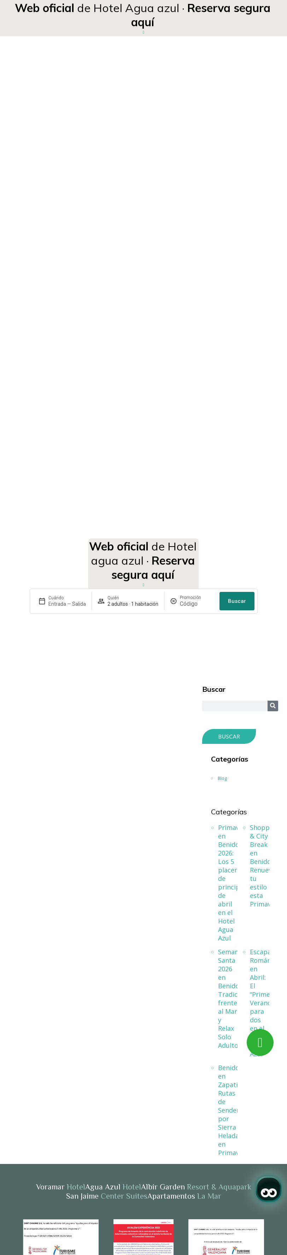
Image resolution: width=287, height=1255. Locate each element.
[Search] (273, 706)
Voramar (60, 1186)
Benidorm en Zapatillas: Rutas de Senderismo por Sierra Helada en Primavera (228, 1110)
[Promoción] (197, 603)
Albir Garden (196, 1186)
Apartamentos (184, 1196)
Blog (222, 778)
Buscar (237, 601)
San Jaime (106, 1196)
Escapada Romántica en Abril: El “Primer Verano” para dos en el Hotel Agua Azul (259, 1003)
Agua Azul (113, 1186)
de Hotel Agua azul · (142, 15)
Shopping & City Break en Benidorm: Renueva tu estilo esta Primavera (259, 865)
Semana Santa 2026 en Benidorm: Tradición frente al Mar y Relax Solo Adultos (228, 999)
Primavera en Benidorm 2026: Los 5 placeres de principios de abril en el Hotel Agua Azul (228, 882)
